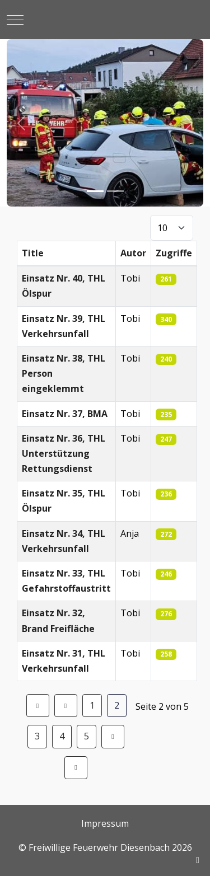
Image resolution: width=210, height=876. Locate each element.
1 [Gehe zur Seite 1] (92, 705)
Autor (133, 253)
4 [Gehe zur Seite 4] (61, 736)
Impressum (105, 823)
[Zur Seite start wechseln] (37, 705)
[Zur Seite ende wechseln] (75, 767)
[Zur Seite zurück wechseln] (65, 705)
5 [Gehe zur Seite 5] (86, 736)
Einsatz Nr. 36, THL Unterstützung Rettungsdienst (63, 453)
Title (33, 253)
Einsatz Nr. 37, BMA (65, 413)
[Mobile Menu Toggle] (15, 19)
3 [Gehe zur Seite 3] (37, 736)
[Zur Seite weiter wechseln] (112, 736)
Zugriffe (174, 253)
